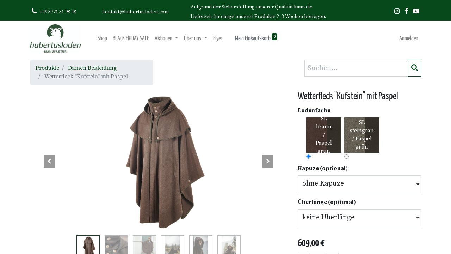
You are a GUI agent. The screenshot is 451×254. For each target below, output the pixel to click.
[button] (49, 161)
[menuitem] (102, 38)
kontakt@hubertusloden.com (135, 12)
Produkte (47, 68)
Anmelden (408, 39)
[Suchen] (414, 68)
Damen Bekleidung (92, 68)
